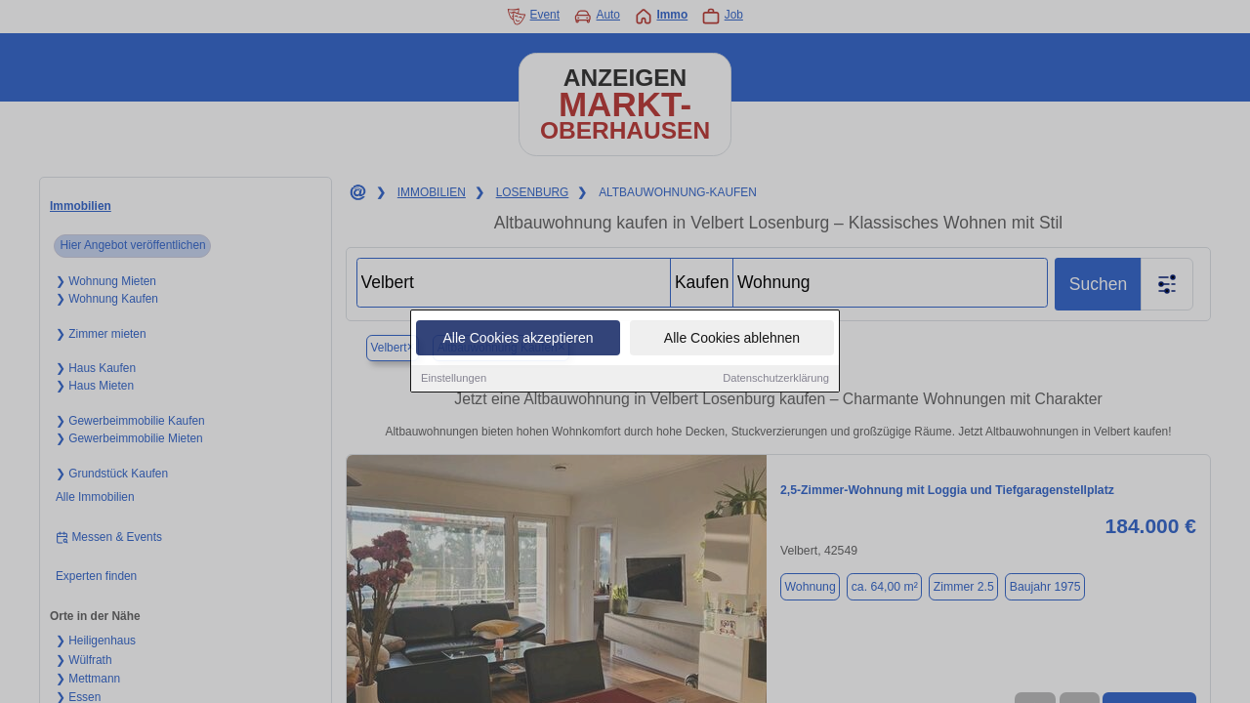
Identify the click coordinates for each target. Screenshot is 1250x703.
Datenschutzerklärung (776, 379)
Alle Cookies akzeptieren (517, 339)
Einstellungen (453, 379)
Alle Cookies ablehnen (732, 339)
